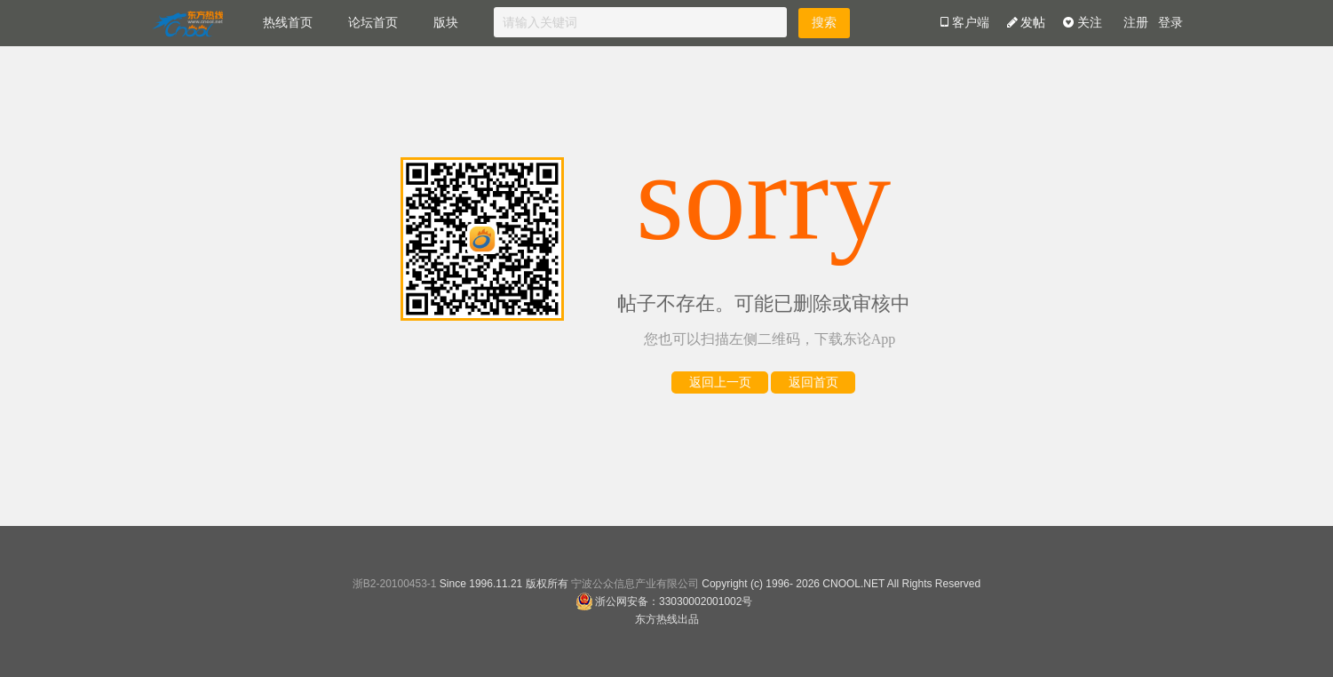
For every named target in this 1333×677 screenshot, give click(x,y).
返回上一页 (720, 382)
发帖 (1026, 22)
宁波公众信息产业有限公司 (635, 583)
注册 (1135, 22)
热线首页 (288, 22)
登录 (1170, 22)
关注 (1082, 22)
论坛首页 (373, 22)
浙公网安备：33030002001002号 (663, 601)
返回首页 (813, 382)
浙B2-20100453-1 (395, 583)
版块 (445, 22)
